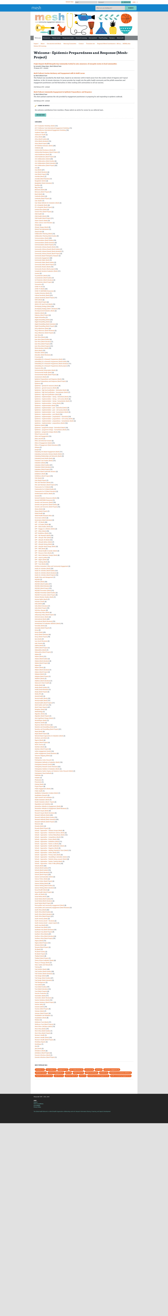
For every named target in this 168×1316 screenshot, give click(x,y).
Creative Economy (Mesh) (42, 293)
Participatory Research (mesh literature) (46, 766)
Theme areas (56, 38)
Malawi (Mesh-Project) (41, 672)
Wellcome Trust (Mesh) (41, 1022)
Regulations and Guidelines (43, 804)
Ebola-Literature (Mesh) (41, 348)
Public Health (38, 791)
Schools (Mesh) (39, 866)
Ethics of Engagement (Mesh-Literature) (46, 445)
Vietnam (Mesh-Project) (42, 1013)
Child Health (38, 214)
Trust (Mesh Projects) (41, 991)
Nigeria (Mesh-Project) (41, 742)
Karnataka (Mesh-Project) (42, 628)
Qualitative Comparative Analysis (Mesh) (46, 793)
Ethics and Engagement (41, 436)
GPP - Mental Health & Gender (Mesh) (46, 551)
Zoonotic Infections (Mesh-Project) (45, 1057)
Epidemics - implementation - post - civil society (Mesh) (51, 410)
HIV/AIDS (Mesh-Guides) (42, 584)
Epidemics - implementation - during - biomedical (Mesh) (51, 396)
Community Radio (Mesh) (42, 260)
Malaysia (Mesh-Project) (41, 676)
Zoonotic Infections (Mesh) (42, 1055)
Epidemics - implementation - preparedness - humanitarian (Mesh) (54, 421)
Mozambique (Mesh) (41, 720)
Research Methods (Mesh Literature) (45, 819)
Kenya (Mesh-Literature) (42, 634)
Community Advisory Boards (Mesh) (45, 247)
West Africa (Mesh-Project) (42, 1033)
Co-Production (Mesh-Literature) (44, 280)
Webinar (37, 1020)
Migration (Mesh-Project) (42, 716)
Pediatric (37, 777)
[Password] (109, 2)
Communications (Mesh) (42, 238)
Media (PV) (38, 694)
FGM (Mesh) (38, 478)
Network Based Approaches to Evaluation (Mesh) (49, 736)
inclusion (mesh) (39, 601)
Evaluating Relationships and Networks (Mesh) (48, 456)
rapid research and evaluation (43, 797)
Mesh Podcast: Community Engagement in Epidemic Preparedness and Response (63, 92)
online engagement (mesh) (43, 751)
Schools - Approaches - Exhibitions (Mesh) (47, 841)
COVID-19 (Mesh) (40, 289)
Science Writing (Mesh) (41, 883)
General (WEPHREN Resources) (44, 500)
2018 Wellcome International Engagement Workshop (50, 130)
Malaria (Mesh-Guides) (41, 659)
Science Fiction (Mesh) (41, 879)
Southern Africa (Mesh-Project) (44, 938)
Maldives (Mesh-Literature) (42, 681)
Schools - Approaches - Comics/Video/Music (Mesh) (50, 835)
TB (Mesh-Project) (40, 954)
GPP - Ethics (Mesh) (40, 531)
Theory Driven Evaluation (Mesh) (44, 960)
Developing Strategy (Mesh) (43, 306)
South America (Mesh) (41, 918)
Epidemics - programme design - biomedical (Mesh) (50, 427)
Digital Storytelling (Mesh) (42, 319)
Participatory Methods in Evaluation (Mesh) (47, 762)
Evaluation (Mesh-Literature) (43, 467)
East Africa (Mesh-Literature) (43, 341)
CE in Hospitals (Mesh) (41, 205)
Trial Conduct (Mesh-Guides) (43, 971)
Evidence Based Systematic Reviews (45, 471)
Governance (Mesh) (40, 518)
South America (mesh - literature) (44, 921)
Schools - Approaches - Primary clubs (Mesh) (48, 855)
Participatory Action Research (43, 760)
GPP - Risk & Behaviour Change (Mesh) (46, 555)
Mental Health (39, 696)
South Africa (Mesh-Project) (43, 916)
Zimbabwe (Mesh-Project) (42, 1053)
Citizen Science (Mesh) (41, 220)
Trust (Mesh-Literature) (41, 989)
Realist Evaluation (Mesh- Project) (44, 802)
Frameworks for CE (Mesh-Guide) (44, 489)
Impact (36, 43)
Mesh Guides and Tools (41, 705)
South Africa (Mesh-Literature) (43, 914)
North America (39, 744)
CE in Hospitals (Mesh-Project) (43, 207)
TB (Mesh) (38, 949)
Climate (37, 225)
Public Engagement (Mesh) (42, 788)
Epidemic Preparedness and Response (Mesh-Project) (50, 381)
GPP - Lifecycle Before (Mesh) (43, 542)
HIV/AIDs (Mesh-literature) (42, 586)
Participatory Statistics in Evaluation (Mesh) (47, 769)
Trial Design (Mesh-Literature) (43, 980)
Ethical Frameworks (40, 434)
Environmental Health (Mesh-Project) (45, 374)
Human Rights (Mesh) (41, 599)
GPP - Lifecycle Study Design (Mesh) (45, 546)
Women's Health (39, 1035)
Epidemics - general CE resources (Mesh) (46, 385)
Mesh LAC (120, 38)
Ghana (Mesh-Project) (41, 511)
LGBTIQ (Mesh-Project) (41, 648)
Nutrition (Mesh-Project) (42, 749)
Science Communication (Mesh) (44, 877)
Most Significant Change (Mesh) (44, 718)
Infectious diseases (40, 610)
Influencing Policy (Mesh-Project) (44, 614)
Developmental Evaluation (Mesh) (44, 311)
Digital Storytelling (40, 317)
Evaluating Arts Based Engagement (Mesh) (47, 452)
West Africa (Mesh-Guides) (42, 1031)
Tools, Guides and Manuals (42, 965)
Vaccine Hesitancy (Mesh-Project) (44, 1002)
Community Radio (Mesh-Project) (44, 264)
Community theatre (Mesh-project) (45, 269)
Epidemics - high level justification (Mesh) (47, 394)
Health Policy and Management (44, 577)
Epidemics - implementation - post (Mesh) (47, 414)
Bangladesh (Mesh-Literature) (43, 183)
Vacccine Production (40, 993)
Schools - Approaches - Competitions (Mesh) (47, 837)
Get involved (93, 38)
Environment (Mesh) (41, 377)
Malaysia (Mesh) (39, 674)
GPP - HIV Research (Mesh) (42, 535)
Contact (81, 43)
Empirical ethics (39, 368)
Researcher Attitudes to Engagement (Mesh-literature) (50, 808)
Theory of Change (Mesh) (42, 962)
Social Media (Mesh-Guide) (42, 899)
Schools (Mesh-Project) (41, 874)
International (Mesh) (41, 619)
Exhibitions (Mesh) (40, 474)
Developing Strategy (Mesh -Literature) (46, 308)
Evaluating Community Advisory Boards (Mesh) (48, 454)
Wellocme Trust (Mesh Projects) (44, 1024)
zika (36, 1046)
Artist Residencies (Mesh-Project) (44, 157)
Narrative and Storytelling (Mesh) (44, 727)
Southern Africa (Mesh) (41, 934)
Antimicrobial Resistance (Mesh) (44, 150)
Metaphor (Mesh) (40, 709)
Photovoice (38, 780)
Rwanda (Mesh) (39, 826)
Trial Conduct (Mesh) (41, 969)
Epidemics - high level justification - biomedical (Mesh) (51, 390)
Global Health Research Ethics (43, 515)
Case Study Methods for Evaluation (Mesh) (47, 203)
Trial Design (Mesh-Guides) (42, 978)
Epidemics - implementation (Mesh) (45, 405)
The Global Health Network (47, 2)
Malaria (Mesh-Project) (41, 663)
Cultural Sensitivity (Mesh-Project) (44, 297)
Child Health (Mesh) (40, 216)
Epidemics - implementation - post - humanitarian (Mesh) (51, 412)
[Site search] (110, 8)
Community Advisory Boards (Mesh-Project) (47, 253)
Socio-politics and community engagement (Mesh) (49, 905)
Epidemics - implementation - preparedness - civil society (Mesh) (54, 418)
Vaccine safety (39, 1004)
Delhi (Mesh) (38, 300)
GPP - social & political (41, 557)
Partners (112, 38)
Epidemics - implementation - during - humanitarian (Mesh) (52, 401)
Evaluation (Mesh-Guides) (42, 465)
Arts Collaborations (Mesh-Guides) (44, 161)
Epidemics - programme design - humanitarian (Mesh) (50, 430)
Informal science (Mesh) (42, 617)
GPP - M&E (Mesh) (40, 548)
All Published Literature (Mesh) (44, 145)
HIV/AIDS (37, 579)
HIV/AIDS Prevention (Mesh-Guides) (45, 592)
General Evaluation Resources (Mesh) (45, 498)
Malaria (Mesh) (39, 656)
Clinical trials (38, 231)
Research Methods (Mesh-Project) (44, 822)
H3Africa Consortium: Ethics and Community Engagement (51, 566)
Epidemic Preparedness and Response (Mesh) (48, 379)
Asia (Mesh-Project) (40, 174)
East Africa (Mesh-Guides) (42, 339)
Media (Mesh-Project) (41, 692)
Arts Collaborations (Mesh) (42, 159)
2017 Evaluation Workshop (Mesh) (45, 126)
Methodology (39, 711)
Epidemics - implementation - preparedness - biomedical (51, 416)
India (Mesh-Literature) (41, 606)
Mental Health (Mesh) (41, 698)
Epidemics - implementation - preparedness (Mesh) (50, 423)
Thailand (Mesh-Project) (41, 958)
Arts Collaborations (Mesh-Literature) (45, 163)
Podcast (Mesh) (39, 784)
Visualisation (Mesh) (40, 1018)
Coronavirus (38, 284)
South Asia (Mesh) (40, 925)
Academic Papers (40, 132)
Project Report (39, 786)
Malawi (37, 665)
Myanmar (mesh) (40, 722)
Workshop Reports (40, 1042)
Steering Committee (69, 43)
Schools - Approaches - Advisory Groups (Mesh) (48, 830)
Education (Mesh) (40, 352)
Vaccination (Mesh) (40, 995)
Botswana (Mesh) (40, 189)
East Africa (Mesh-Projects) (42, 346)
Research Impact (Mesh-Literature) (44, 813)
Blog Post (37, 187)
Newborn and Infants (41, 738)
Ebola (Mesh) (38, 350)
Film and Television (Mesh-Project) (45, 485)
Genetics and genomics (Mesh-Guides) (46, 504)
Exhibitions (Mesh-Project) (42, 476)
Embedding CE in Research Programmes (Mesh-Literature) (51, 363)
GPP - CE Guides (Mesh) (42, 524)
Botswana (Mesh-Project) (42, 192)
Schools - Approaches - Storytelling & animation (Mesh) (51, 857)
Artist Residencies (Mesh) (42, 154)
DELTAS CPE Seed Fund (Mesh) (43, 304)
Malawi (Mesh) (39, 667)
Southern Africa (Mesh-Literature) (44, 936)
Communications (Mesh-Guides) (44, 240)
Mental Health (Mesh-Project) (43, 703)
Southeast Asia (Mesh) (41, 927)
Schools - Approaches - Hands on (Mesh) (46, 844)
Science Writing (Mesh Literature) (44, 888)
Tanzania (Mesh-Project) (41, 947)
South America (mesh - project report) (46, 923)
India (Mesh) (38, 603)
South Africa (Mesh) (40, 910)
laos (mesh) (38, 639)
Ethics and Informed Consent (43, 441)
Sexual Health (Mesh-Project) (43, 892)
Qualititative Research (41, 795)
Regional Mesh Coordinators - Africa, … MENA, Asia (113, 43)
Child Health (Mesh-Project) (43, 218)
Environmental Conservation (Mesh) (45, 370)
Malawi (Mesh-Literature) (42, 670)
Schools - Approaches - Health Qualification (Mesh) (49, 846)
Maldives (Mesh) (39, 678)
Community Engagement (42, 258)
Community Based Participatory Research (46, 256)
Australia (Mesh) (39, 176)
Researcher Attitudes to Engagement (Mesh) (48, 806)
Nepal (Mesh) (39, 731)
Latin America (39, 643)
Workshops (38, 1044)
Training (37, 967)
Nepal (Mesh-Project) (41, 733)
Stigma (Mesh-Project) (41, 943)
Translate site (90, 43)
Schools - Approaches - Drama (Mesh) (46, 839)
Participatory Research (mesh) (43, 764)
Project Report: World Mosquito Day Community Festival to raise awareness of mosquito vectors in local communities (75, 64)
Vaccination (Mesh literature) (43, 998)
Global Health (39, 513)
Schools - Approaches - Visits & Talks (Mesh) (47, 863)
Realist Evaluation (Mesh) (42, 799)
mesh (36, 8)
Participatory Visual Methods (43, 773)
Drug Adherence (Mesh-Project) (44, 333)
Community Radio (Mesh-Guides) (44, 262)
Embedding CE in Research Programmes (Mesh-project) (51, 366)
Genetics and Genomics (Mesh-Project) (46, 507)
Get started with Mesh (54, 43)
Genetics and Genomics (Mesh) (44, 502)
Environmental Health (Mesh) (43, 372)
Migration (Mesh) (40, 714)
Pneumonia (38, 782)
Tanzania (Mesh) (39, 945)
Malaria (37, 654)
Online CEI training (40, 46)
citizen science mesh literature (43, 222)
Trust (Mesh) (38, 984)
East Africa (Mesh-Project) (42, 344)
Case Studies (38, 200)
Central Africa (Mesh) (41, 209)
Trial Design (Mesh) (40, 976)
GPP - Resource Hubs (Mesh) (43, 553)
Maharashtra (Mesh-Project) (43, 652)
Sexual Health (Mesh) (41, 890)
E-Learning (38, 357)
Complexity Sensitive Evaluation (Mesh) (46, 271)
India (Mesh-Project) (40, 608)
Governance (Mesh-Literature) (43, 520)
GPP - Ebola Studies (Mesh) (43, 526)
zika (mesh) (38, 1048)
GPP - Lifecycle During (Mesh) (43, 544)
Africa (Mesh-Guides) (41, 139)
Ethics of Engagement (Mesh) (43, 443)
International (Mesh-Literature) (43, 621)
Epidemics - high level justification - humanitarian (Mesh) (51, 392)
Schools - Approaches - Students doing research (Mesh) (51, 859)
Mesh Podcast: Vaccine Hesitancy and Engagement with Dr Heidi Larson (59, 73)
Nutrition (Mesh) (39, 747)
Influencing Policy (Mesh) (42, 612)
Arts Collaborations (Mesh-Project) (44, 165)
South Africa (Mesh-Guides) (43, 912)
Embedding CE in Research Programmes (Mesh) (49, 359)
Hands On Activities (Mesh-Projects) (45, 575)
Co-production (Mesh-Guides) (43, 278)
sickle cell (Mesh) (40, 894)
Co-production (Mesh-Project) (43, 282)
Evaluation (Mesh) (40, 463)
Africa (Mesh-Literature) (41, 141)
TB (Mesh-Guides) (40, 951)
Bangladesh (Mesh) (40, 181)
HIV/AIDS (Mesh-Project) (42, 588)
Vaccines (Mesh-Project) (41, 1009)
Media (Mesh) (39, 685)
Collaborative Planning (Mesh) (43, 233)
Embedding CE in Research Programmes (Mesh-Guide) (50, 361)
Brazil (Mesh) (38, 194)
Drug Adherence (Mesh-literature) (44, 330)
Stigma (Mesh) (39, 940)
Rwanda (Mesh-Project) (41, 828)
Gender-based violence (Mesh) (44, 493)
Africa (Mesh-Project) (41, 143)
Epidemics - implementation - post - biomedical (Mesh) (51, 407)
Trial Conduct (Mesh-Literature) (43, 973)
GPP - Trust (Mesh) (40, 564)
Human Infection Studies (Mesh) (44, 597)
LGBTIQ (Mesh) (39, 645)
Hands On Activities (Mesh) (42, 568)
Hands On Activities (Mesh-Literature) (45, 573)
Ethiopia (37, 447)
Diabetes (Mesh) (39, 313)
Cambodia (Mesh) (40, 196)
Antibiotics (38, 148)
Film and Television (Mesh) (42, 482)
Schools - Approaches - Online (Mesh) (46, 852)
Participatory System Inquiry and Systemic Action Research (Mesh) (54, 771)
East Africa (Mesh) (40, 337)
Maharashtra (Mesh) (40, 650)
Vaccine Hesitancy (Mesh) (42, 1000)
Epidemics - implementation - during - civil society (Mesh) (52, 399)
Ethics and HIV (39, 438)
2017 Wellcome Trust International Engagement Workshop (52, 128)
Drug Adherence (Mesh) (42, 328)
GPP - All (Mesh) (39, 522)
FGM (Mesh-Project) (40, 480)
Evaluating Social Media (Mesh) (44, 458)
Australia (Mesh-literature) (42, 179)
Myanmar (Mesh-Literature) (42, 725)
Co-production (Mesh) (41, 275)
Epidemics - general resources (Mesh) (46, 388)
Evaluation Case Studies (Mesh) (44, 460)
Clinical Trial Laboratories (42, 229)
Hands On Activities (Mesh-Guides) (45, 570)
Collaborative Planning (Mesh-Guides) (46, 236)
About (42, 43)
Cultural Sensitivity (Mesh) (42, 295)
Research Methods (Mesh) (42, 815)
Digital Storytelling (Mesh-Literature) (45, 324)
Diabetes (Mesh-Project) (42, 315)
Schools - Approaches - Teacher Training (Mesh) (48, 861)
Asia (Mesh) (38, 170)
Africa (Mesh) (38, 137)
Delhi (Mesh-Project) (41, 302)
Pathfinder (38, 775)
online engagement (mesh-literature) (46, 753)
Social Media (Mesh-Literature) (43, 901)
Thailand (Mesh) (39, 956)
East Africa (38, 335)
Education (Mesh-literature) (42, 355)
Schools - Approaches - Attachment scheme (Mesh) (50, 833)
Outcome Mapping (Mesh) (42, 755)
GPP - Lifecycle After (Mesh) (43, 537)
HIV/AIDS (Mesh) (39, 581)
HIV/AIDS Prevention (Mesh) (43, 590)
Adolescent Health (40, 134)
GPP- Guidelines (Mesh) (42, 533)
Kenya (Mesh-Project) (41, 637)
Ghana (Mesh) (39, 509)
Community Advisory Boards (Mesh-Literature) (48, 251)
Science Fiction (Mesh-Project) (43, 881)
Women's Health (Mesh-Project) (44, 1040)
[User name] (86, 2)
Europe (37, 449)
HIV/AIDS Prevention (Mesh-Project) (45, 595)
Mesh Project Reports (41, 707)
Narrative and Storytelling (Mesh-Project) (46, 729)
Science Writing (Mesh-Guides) (44, 885)
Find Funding (103, 38)
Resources (46, 38)
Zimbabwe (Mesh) (40, 1051)
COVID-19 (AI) (39, 286)
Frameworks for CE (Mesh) (42, 487)
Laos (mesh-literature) (41, 641)
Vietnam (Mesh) (39, 1011)
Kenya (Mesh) (39, 632)
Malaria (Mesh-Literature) (42, 661)
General (37, 496)
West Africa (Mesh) (40, 1029)
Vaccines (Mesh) (39, 1007)
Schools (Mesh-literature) (42, 872)
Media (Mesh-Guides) (41, 687)
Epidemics (38, 383)
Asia (36, 168)
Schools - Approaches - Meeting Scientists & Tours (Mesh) (51, 850)
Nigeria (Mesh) (39, 740)
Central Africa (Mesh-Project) (43, 211)
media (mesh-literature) (42, 689)
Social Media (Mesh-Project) (43, 903)
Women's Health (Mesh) (42, 1037)
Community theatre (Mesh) (42, 267)
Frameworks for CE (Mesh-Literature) (45, 491)
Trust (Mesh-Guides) (40, 987)
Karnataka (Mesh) (40, 626)
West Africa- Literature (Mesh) (43, 1026)
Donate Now (70, 2)
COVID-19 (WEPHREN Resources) (44, 291)
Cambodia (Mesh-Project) (42, 198)
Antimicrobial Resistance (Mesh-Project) (46, 152)
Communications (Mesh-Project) (44, 245)
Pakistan (37, 758)
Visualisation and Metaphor (42, 1015)
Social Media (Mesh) (40, 896)
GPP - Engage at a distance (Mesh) (45, 529)
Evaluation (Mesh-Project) (42, 469)
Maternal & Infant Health (42, 683)
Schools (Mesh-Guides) (41, 868)
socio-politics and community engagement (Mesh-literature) (52, 907)
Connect (37, 273)
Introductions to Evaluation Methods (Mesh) (47, 623)
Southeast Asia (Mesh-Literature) (44, 929)
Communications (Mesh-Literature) (45, 242)
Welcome (38, 38)
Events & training (81, 38)
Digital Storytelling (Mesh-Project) (44, 326)
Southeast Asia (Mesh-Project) (43, 932)
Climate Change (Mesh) (41, 227)
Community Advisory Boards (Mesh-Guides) (47, 249)
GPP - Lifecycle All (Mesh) (42, 540)
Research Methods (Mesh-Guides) (44, 817)
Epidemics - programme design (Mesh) (46, 432)
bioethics (37, 185)
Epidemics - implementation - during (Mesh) (48, 403)
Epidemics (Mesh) (40, 425)
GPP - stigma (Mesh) (41, 559)
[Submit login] (126, 2)
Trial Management (40, 982)
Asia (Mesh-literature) (41, 172)
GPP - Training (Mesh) (41, 562)
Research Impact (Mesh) (42, 810)
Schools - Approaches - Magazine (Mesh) (46, 848)
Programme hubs (68, 38)
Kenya (36, 630)
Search (130, 8)
